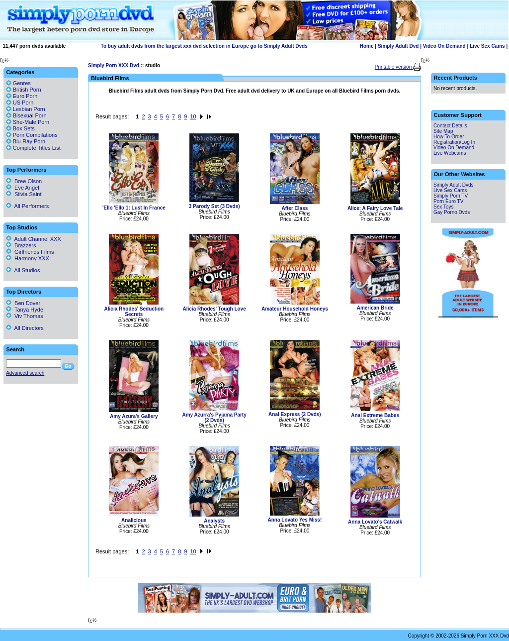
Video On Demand (444, 46)
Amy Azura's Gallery (134, 416)
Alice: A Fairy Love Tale (375, 208)
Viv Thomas (24, 316)
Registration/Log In (454, 142)
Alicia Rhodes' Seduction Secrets (134, 311)
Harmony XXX (27, 258)
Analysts (214, 521)
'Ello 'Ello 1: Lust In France (134, 208)
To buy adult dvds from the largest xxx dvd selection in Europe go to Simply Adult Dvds (204, 46)
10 (193, 116)
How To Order (448, 136)
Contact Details (450, 125)
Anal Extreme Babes (375, 415)
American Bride (375, 308)
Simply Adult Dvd (398, 46)
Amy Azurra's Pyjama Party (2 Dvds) (214, 417)
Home (367, 46)
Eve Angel (22, 188)
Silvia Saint (24, 194)
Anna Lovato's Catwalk (375, 522)
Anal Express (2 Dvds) (294, 414)
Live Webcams (449, 153)
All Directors (25, 328)
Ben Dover (23, 303)
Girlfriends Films (30, 252)
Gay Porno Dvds (451, 212)
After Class (294, 208)
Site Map (443, 131)
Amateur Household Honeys (294, 309)
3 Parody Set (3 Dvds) (214, 206)
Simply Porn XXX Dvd (113, 65)
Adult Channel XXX (33, 239)
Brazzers (21, 245)
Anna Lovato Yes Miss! (295, 520)
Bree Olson (24, 181)
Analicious (134, 520)
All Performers (27, 206)
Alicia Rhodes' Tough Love (214, 309)
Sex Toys (443, 207)
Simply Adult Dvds (453, 185)
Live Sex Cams (487, 46)
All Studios (23, 270)
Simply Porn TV (450, 196)
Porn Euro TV (448, 201)
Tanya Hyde (24, 310)
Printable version (394, 67)
